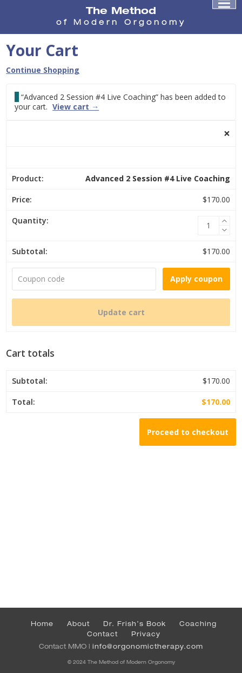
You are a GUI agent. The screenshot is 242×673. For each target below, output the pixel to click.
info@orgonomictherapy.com (147, 646)
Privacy (145, 634)
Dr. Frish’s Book (134, 624)
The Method (121, 10)
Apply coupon (196, 279)
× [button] (227, 133)
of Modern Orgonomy (121, 22)
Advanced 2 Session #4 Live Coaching (157, 178)
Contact (102, 634)
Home (42, 624)
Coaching (198, 624)
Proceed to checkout (187, 432)
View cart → (75, 107)
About (78, 624)
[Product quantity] (208, 225)
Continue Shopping (42, 70)
